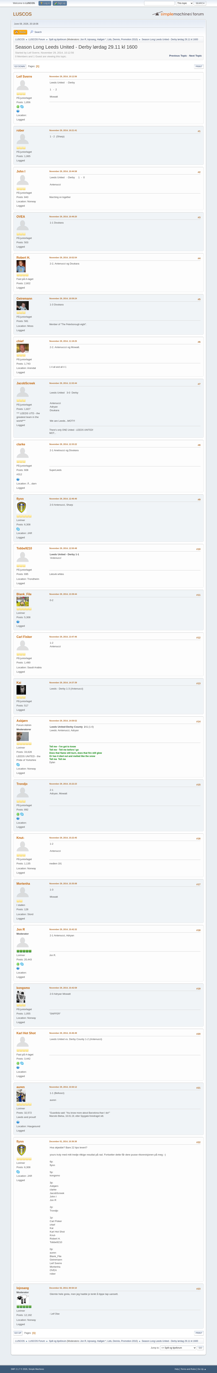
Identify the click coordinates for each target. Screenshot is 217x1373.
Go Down (19, 66)
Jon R (83, 39)
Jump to (155, 1348)
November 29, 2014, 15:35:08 (63, 883)
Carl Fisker (24, 636)
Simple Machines (36, 1369)
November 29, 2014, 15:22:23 (63, 784)
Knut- (20, 837)
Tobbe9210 (24, 548)
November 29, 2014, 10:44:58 (63, 171)
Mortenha (23, 883)
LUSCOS (22, 14)
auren (21, 1087)
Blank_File (24, 594)
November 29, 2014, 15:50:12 (63, 1087)
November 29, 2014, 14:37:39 (63, 682)
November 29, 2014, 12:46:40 (63, 499)
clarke (21, 444)
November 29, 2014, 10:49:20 (63, 216)
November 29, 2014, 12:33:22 (63, 444)
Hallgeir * (101, 39)
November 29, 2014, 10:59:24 (63, 298)
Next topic (195, 55)
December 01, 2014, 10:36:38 (63, 1141)
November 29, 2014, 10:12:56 (63, 76)
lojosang (91, 39)
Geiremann (24, 298)
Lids (109, 39)
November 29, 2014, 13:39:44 (63, 594)
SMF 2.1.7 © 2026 (19, 1369)
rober (20, 130)
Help (177, 1369)
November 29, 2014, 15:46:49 (63, 1033)
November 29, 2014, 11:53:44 (63, 383)
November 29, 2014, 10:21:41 (63, 130)
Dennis (116, 39)
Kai (19, 682)
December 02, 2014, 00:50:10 (63, 1288)
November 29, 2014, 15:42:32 (63, 929)
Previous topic (178, 55)
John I (21, 171)
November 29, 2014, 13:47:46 (63, 637)
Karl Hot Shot (26, 1033)
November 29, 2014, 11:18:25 (63, 341)
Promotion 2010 (129, 39)
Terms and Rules (188, 1369)
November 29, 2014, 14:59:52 (63, 721)
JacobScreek (26, 383)
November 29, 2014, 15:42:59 (63, 988)
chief (20, 341)
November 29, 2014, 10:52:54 (63, 257)
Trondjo (22, 783)
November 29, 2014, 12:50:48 (63, 548)
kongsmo (23, 987)
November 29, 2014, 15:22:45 (63, 838)
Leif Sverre (24, 76)
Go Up (17, 1333)
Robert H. (23, 257)
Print (199, 66)
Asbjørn (22, 720)
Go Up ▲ (202, 1369)
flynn (20, 498)
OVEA (21, 216)
